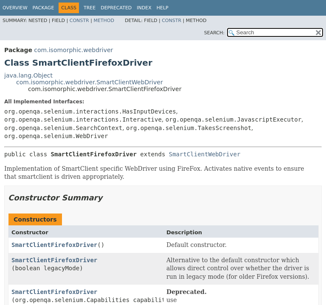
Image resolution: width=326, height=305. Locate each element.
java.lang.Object (28, 75)
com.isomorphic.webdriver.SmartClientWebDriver (89, 82)
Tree (90, 8)
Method (103, 20)
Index (144, 8)
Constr (79, 20)
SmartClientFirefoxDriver (54, 244)
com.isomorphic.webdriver (73, 50)
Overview (15, 8)
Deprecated (116, 8)
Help (163, 8)
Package (43, 8)
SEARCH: (214, 33)
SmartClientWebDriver (205, 154)
